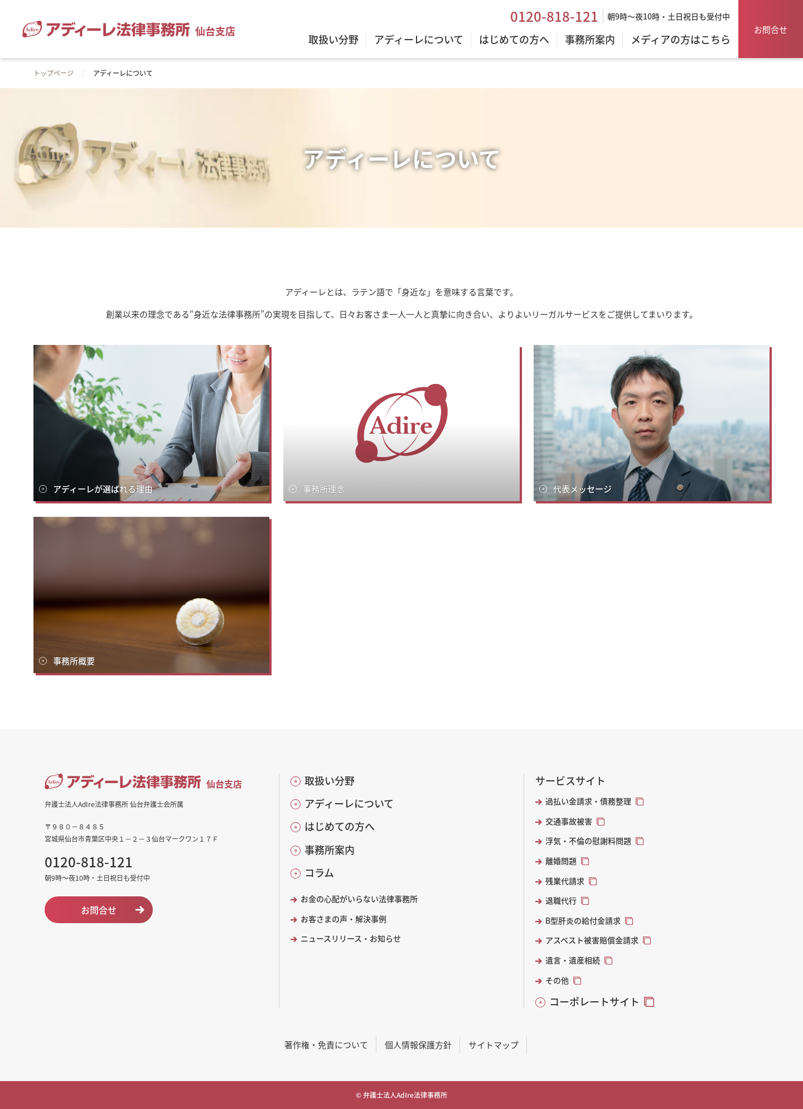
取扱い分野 (329, 781)
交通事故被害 (568, 821)
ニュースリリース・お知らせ (351, 938)
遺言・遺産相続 (572, 960)
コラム (319, 873)
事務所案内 (329, 850)
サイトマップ (493, 1044)
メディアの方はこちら (681, 40)
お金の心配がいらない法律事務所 (359, 899)
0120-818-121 (554, 16)
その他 (557, 980)
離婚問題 (561, 861)
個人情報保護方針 (418, 1044)
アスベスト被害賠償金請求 (591, 940)
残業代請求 (564, 881)
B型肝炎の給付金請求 (583, 920)
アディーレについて (349, 803)
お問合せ (770, 29)
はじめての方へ (339, 826)
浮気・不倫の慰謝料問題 (588, 841)
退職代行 (561, 900)
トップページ (53, 73)
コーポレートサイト (594, 1002)
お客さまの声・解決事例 (343, 919)
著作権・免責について (326, 1044)
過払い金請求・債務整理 (588, 801)
